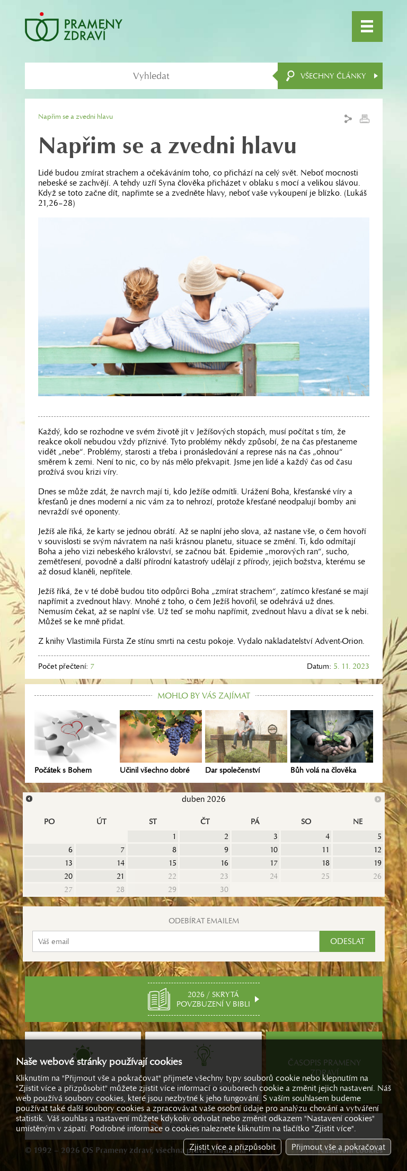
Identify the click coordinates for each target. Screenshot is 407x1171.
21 (121, 876)
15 (172, 863)
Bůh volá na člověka (331, 742)
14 (121, 863)
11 (326, 849)
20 (68, 876)
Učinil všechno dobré (161, 742)
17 (274, 863)
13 (69, 863)
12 (378, 849)
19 (378, 863)
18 (326, 863)
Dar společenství (246, 742)
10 (274, 849)
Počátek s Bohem (75, 742)
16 (224, 863)
